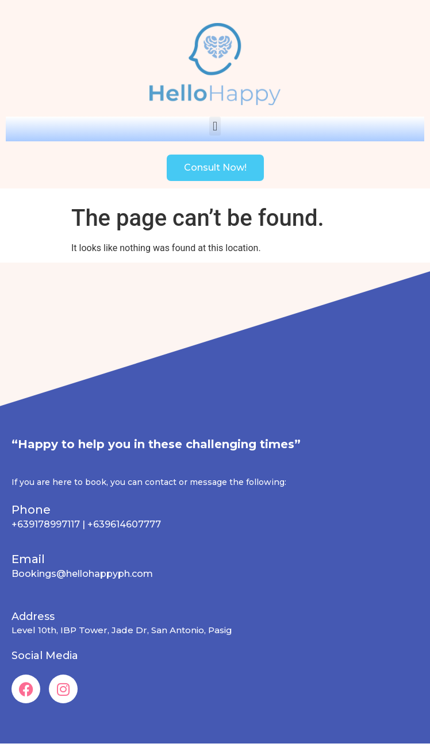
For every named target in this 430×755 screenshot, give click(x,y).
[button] (214, 126)
